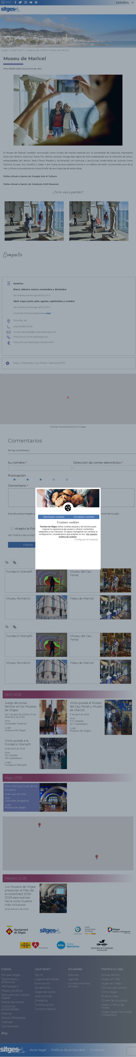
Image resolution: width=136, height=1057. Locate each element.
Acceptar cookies (84, 516)
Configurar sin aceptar (86, 539)
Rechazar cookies (53, 516)
